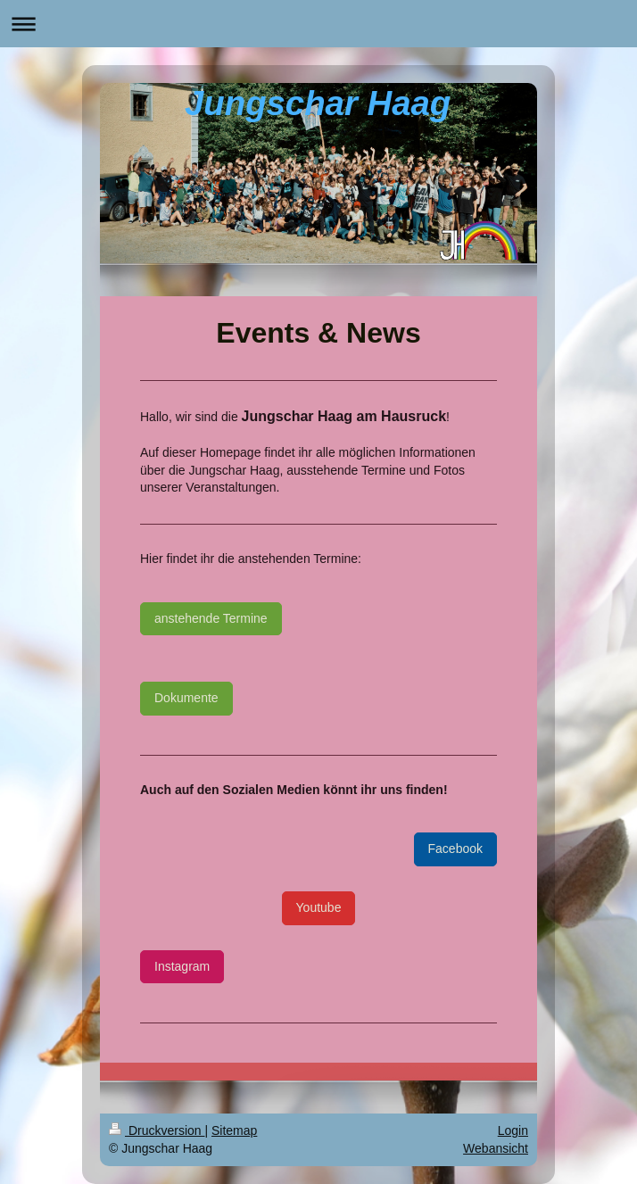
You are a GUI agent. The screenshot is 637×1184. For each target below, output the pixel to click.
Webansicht (495, 1148)
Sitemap (234, 1130)
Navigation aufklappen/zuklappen (318, 23)
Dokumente (186, 698)
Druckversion (156, 1130)
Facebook (455, 848)
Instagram (182, 966)
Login (513, 1130)
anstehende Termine (211, 618)
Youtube (319, 907)
